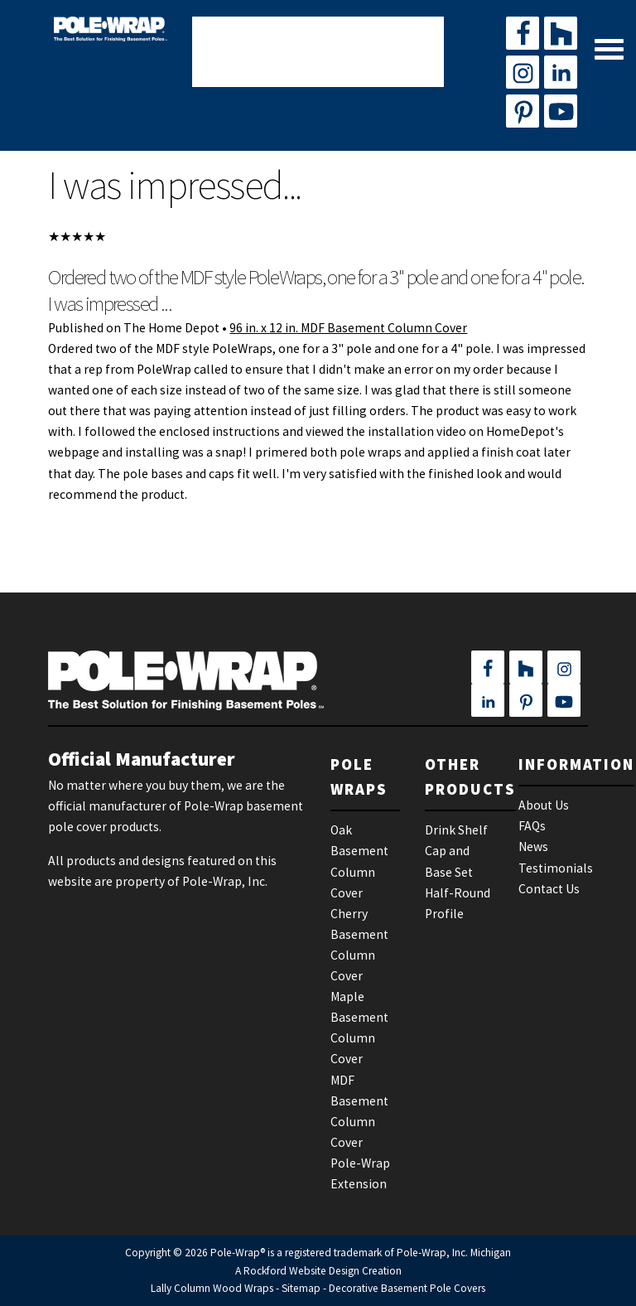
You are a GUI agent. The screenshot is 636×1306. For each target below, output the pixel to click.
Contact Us (549, 889)
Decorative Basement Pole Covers (407, 1288)
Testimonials (555, 868)
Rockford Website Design (301, 1271)
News (533, 846)
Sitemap (301, 1288)
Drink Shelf (456, 830)
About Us (543, 805)
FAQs (532, 826)
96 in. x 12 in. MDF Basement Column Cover (348, 328)
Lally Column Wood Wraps (212, 1288)
